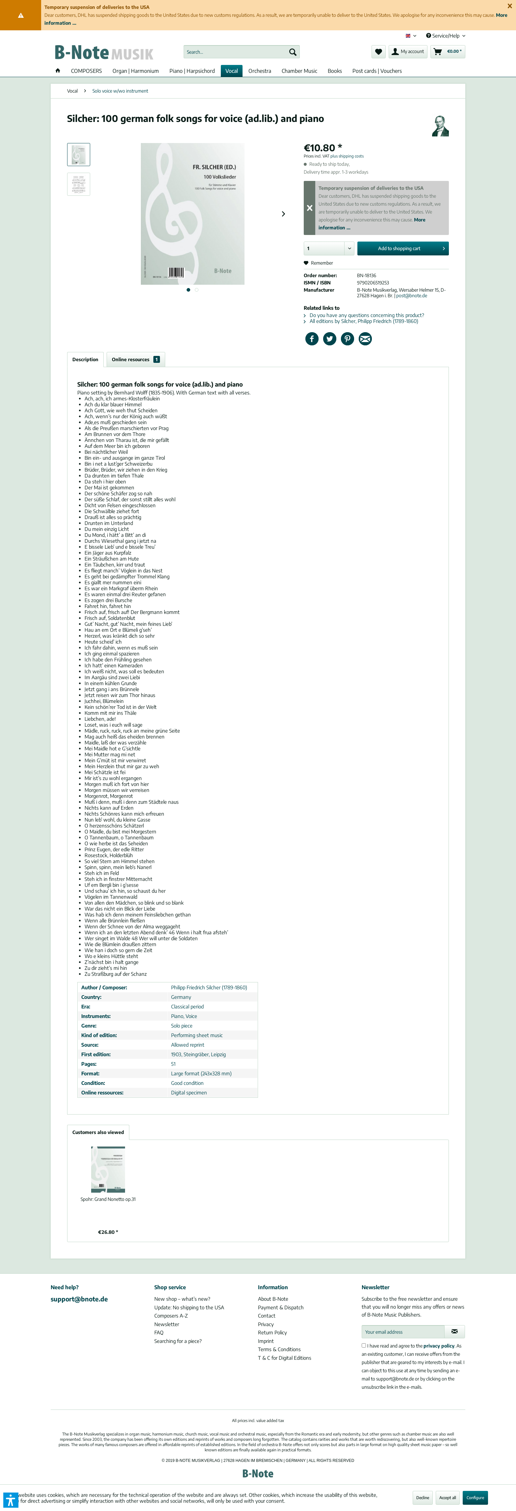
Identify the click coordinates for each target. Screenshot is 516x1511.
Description (85, 359)
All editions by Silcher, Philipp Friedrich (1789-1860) (361, 321)
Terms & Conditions (279, 1349)
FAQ (159, 1332)
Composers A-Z (171, 1316)
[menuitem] (242, 51)
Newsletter (166, 1324)
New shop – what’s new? (182, 1299)
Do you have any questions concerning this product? (364, 315)
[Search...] (242, 51)
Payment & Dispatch (281, 1307)
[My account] (408, 51)
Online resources (136, 359)
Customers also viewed (98, 1132)
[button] (10, 1500)
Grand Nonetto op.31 (108, 1199)
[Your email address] (403, 1331)
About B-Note (273, 1299)
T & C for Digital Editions (284, 1358)
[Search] (293, 51)
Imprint (266, 1341)
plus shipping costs (347, 156)
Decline (422, 1497)
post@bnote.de (411, 295)
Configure (475, 1497)
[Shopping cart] (447, 51)
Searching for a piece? (178, 1341)
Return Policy (272, 1332)
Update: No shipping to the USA (189, 1307)
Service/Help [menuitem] (443, 36)
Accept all (447, 1497)
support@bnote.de (79, 1299)
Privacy (266, 1324)
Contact (266, 1316)
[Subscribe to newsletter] (454, 1331)
